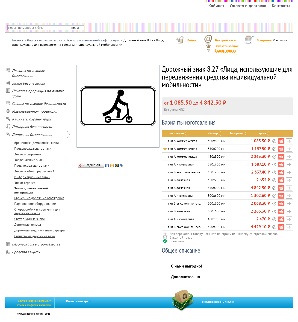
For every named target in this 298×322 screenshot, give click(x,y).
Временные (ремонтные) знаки (36, 143)
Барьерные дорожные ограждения (39, 198)
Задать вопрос (225, 50)
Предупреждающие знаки (32, 148)
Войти (191, 40)
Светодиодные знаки (29, 219)
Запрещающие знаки (29, 160)
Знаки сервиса (24, 183)
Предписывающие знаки (31, 165)
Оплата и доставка (248, 6)
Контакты (281, 6)
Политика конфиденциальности (34, 300)
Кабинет (216, 6)
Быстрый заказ (225, 40)
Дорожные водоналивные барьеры (39, 230)
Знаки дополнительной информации (31, 190)
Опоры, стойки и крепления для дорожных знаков (37, 211)
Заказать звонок (227, 46)
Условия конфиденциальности (34, 305)
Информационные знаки (32, 177)
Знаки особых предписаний (34, 171)
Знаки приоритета (27, 154)
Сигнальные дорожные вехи (34, 236)
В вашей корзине (211, 301)
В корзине (264, 40)
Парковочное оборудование (35, 204)
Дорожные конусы (27, 224)
